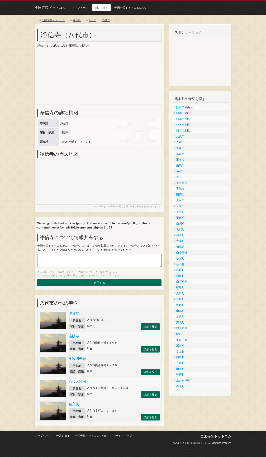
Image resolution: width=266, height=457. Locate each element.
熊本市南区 (183, 125)
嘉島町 (180, 293)
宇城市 (180, 188)
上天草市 (181, 183)
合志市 (180, 206)
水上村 (180, 351)
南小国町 (181, 252)
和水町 (180, 235)
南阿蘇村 (181, 282)
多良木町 (181, 340)
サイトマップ (123, 436)
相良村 (180, 357)
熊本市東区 (183, 113)
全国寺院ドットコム (50, 7)
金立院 (74, 404)
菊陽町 (180, 247)
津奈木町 (181, 328)
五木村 (180, 363)
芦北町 (180, 322)
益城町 (180, 299)
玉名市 (180, 159)
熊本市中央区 (184, 107)
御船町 (180, 287)
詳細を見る (150, 326)
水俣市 (180, 154)
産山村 (180, 264)
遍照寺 (74, 336)
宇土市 (180, 177)
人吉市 (180, 142)
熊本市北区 (183, 130)
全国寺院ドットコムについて (132, 8)
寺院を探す (101, 8)
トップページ (80, 8)
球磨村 (180, 374)
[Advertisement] (63, 77)
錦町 (179, 334)
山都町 (180, 311)
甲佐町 (180, 305)
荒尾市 (180, 148)
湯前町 (180, 345)
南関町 (180, 223)
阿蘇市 (180, 194)
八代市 (180, 136)
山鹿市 (180, 165)
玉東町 (180, 218)
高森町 (180, 270)
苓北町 (180, 386)
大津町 (180, 241)
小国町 (180, 258)
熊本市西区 (183, 119)
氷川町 (180, 316)
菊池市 (180, 171)
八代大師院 (77, 381)
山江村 (180, 369)
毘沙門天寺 (77, 358)
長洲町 (180, 229)
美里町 (180, 212)
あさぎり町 (183, 380)
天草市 (180, 200)
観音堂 (74, 313)
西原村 (180, 276)
